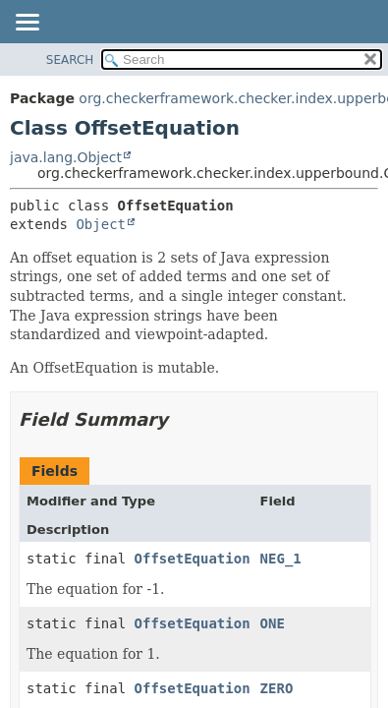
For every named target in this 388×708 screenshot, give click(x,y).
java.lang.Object (66, 157)
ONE (272, 623)
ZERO (277, 688)
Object (101, 224)
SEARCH (70, 60)
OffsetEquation (192, 558)
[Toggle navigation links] (26, 23)
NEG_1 (281, 558)
